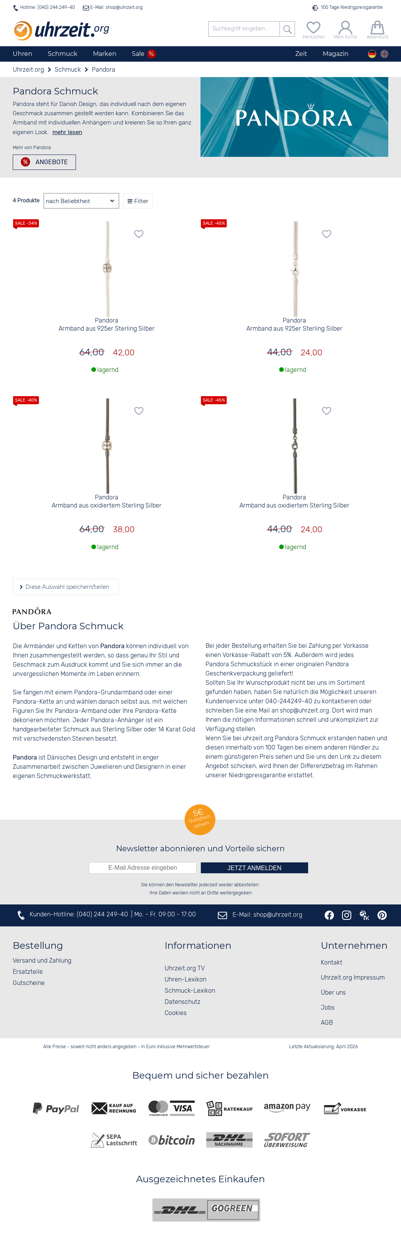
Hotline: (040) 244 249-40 (47, 7)
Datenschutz (182, 1002)
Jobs (328, 1008)
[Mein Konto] (345, 29)
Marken (104, 53)
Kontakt (331, 963)
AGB (327, 1023)
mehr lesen (67, 132)
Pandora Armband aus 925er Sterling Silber (107, 325)
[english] (384, 54)
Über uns (333, 993)
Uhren (22, 53)
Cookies (176, 1013)
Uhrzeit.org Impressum (353, 978)
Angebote (51, 162)
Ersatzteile (28, 972)
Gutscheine (29, 983)
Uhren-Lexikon (185, 980)
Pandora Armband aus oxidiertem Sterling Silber (107, 502)
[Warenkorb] (378, 29)
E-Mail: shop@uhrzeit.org (116, 7)
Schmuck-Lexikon (190, 991)
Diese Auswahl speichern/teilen (66, 586)
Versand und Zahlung (42, 961)
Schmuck (63, 53)
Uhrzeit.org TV (185, 969)
